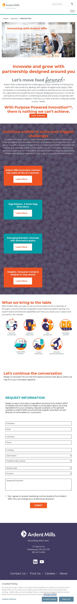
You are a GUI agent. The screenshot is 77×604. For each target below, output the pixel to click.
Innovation (25, 18)
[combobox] (63, 4)
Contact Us (18, 575)
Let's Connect (38, 116)
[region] (38, 592)
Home (5, 18)
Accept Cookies (49, 599)
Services (14, 18)
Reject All (66, 599)
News (63, 575)
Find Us (35, 575)
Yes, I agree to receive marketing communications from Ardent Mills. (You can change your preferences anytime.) (35, 499)
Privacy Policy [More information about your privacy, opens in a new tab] (50, 594)
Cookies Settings (9, 599)
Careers (50, 575)
